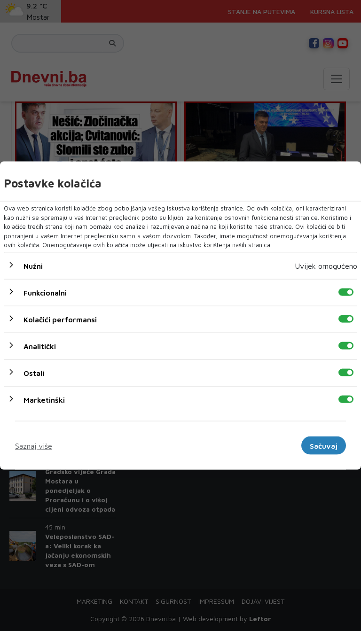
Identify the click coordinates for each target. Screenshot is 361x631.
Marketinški (44, 399)
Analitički (40, 346)
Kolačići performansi (60, 319)
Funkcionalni (45, 292)
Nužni (33, 265)
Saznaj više (33, 445)
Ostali (34, 372)
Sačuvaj (323, 445)
